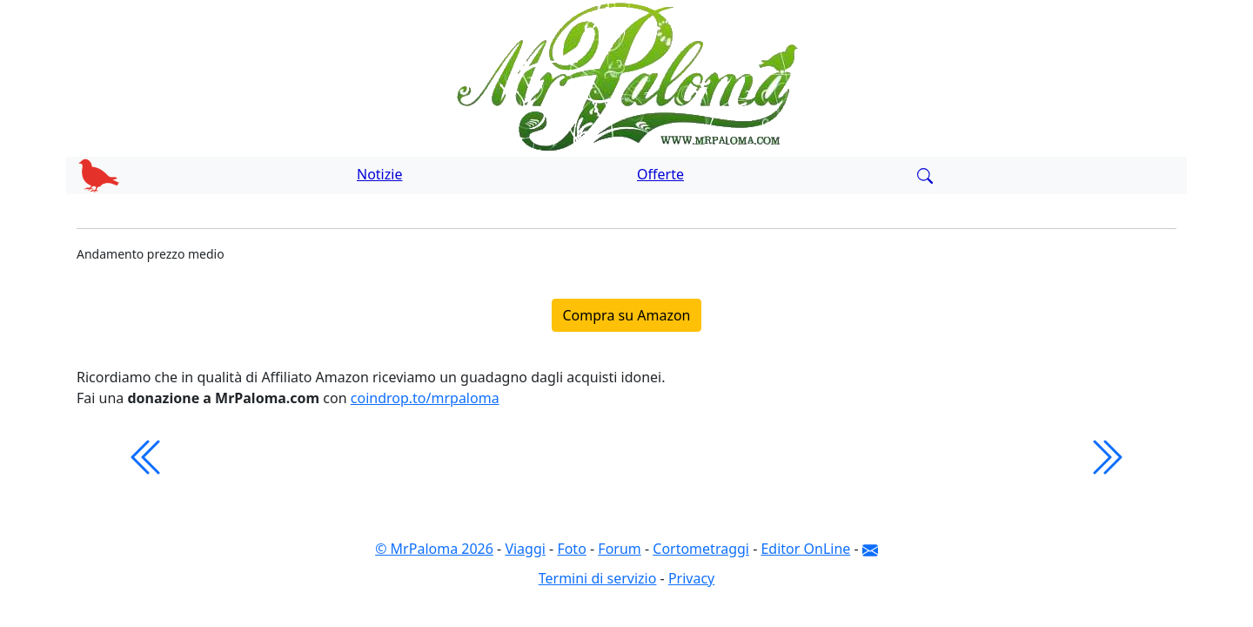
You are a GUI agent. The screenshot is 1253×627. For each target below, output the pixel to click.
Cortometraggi (701, 548)
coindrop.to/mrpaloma (425, 398)
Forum (619, 548)
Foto (571, 548)
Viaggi (525, 548)
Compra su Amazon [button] (627, 315)
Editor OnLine (805, 548)
